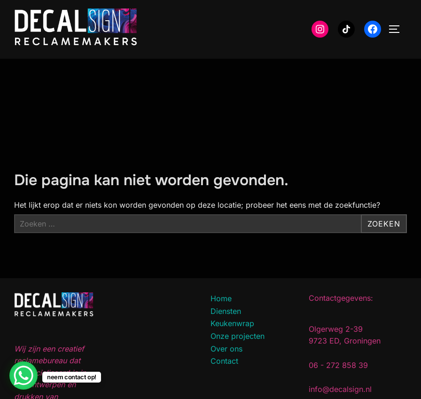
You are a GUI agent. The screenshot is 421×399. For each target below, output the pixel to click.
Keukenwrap (232, 323)
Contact (224, 361)
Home (221, 298)
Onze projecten (237, 336)
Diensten (225, 311)
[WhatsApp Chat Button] (23, 375)
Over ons (226, 348)
